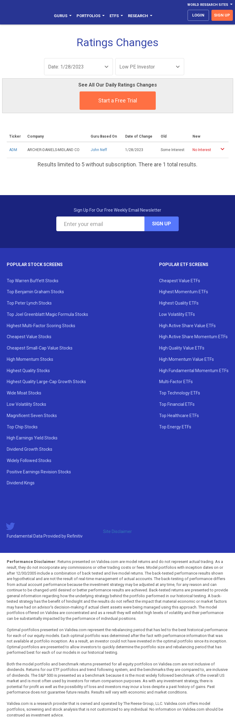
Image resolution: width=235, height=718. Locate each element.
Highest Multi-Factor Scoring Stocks (41, 325)
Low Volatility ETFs (177, 314)
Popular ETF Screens (183, 264)
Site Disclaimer (117, 531)
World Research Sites (210, 5)
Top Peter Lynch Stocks (29, 303)
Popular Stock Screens (35, 264)
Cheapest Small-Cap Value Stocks (40, 348)
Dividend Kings (21, 482)
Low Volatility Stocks (26, 404)
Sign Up (161, 224)
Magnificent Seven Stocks (32, 415)
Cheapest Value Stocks (29, 336)
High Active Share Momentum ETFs (193, 336)
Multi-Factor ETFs (176, 381)
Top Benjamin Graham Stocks (35, 291)
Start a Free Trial (117, 100)
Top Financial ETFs (177, 404)
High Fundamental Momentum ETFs (194, 370)
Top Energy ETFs (175, 426)
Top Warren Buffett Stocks (32, 280)
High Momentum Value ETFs (186, 359)
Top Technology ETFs (179, 392)
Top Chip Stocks (22, 426)
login (198, 15)
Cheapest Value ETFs (179, 280)
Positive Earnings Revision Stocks (39, 471)
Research (140, 15)
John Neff (99, 150)
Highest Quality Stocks (28, 370)
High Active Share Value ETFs (187, 325)
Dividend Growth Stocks (29, 449)
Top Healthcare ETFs (179, 415)
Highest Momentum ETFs (183, 291)
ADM (13, 150)
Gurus (63, 15)
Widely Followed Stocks (29, 460)
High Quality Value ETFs (181, 348)
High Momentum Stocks (30, 359)
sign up (222, 15)
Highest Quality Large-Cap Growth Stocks (46, 381)
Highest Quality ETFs (179, 303)
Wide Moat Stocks (24, 392)
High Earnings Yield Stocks (32, 437)
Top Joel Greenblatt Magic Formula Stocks (47, 314)
